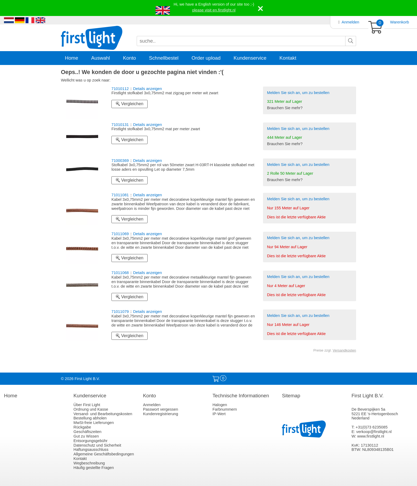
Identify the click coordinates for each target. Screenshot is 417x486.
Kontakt (288, 58)
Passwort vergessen (160, 409)
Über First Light (86, 405)
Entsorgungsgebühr (90, 441)
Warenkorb (399, 22)
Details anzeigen (147, 89)
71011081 (120, 195)
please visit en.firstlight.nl (214, 10)
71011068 (120, 273)
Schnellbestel (163, 58)
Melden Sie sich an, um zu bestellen (298, 93)
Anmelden (350, 22)
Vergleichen (129, 103)
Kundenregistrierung (160, 414)
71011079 (120, 311)
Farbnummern (224, 409)
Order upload (205, 58)
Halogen (219, 405)
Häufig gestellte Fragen (93, 467)
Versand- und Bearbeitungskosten (102, 414)
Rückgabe (82, 427)
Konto (129, 58)
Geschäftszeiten (87, 432)
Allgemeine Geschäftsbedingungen (103, 454)
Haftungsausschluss (90, 449)
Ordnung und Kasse (90, 409)
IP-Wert (219, 414)
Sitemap (291, 395)
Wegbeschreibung (89, 463)
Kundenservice (249, 58)
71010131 (120, 124)
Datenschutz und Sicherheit (97, 445)
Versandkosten (344, 350)
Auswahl (100, 58)
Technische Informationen (240, 395)
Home (71, 58)
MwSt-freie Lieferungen (93, 422)
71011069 (120, 234)
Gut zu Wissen (86, 436)
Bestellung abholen (90, 418)
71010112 (120, 89)
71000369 (120, 160)
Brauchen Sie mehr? (285, 108)
